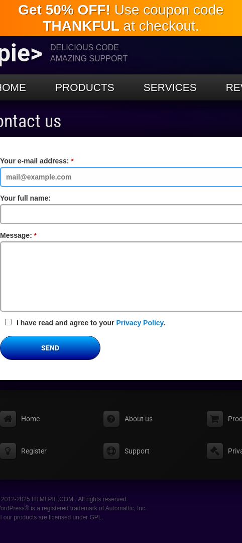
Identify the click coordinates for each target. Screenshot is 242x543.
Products (84, 87)
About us (139, 419)
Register (34, 451)
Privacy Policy (139, 323)
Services (170, 87)
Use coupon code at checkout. (120, 18)
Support (137, 451)
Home (30, 419)
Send (50, 348)
